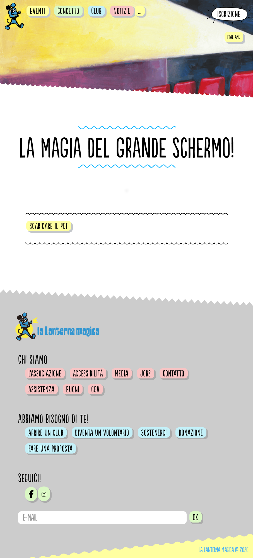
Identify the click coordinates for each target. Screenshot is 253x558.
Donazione (191, 433)
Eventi (37, 11)
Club (96, 11)
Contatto (173, 373)
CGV (95, 389)
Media (121, 373)
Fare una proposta (50, 449)
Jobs (145, 373)
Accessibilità (88, 373)
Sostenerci (154, 433)
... (139, 11)
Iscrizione (228, 14)
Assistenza (41, 389)
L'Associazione (44, 373)
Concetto (68, 11)
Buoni (72, 389)
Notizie (122, 11)
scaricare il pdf (49, 226)
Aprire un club (45, 433)
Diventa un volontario (102, 433)
